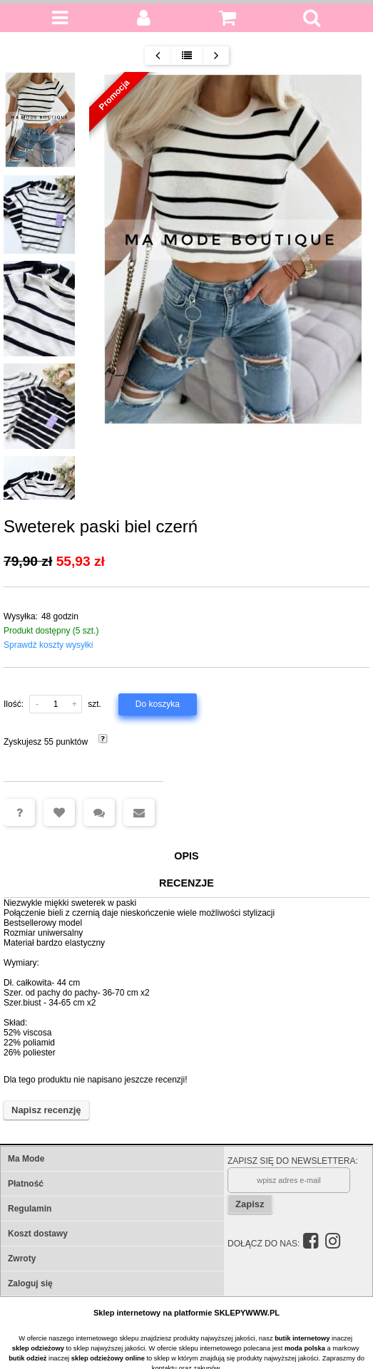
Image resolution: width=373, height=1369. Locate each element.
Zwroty (22, 1259)
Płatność (26, 1184)
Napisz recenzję (46, 1110)
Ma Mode (26, 1159)
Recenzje (186, 883)
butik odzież (27, 1358)
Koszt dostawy (38, 1234)
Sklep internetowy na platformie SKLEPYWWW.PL (186, 1312)
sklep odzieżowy (38, 1348)
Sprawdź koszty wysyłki (48, 645)
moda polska (305, 1348)
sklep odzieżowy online (108, 1358)
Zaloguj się (30, 1283)
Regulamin (29, 1209)
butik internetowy (302, 1338)
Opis (186, 856)
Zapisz (249, 1204)
